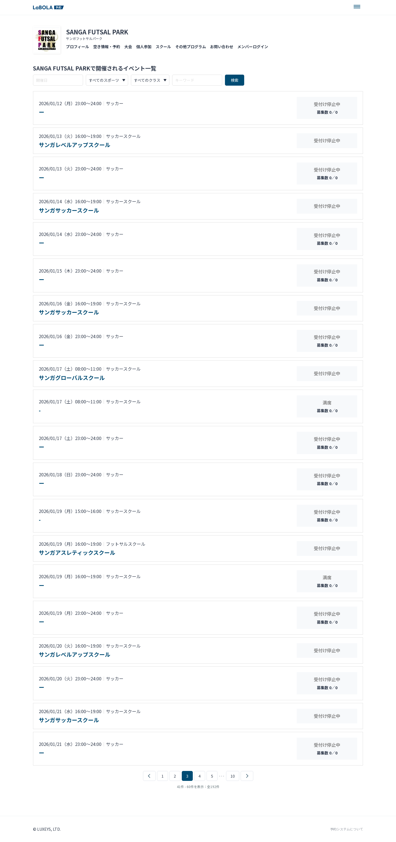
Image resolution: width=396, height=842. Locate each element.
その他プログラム (190, 46)
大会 (128, 46)
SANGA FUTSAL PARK (97, 32)
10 (232, 776)
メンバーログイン (252, 46)
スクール (163, 46)
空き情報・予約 (106, 46)
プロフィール (77, 46)
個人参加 (144, 46)
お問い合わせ (221, 46)
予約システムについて (346, 829)
